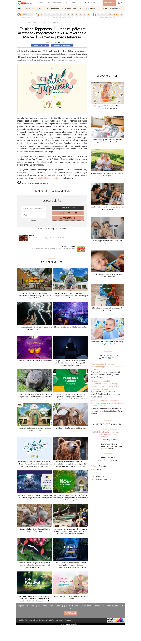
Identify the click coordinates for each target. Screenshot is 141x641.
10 (80, 15)
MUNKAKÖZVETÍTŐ (54, 3)
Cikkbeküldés (99, 606)
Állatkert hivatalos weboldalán (50, 178)
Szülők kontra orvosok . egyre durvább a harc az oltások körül (107, 208)
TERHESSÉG (35, 8)
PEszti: (94, 473)
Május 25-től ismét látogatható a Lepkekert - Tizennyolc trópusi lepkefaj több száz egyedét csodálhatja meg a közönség (35, 565)
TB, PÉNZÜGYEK (70, 8)
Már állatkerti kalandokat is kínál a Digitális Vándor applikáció (35, 429)
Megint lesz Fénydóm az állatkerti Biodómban (70, 327)
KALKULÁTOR (70, 3)
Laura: (101, 479)
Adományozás (112, 606)
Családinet (44, 42)
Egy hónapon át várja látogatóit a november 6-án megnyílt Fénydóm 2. (34, 328)
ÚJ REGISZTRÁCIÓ (67, 218)
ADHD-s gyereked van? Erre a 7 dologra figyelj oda (107, 242)
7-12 (117, 15)
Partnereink (86, 606)
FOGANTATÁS (23, 8)
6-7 (114, 15)
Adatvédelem (48, 606)
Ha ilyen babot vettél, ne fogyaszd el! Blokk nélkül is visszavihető (49, 238)
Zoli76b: (98, 469)
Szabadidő (52, 22)
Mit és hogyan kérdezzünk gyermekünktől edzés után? (107, 309)
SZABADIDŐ (92, 8)
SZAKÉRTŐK (39, 3)
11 (84, 15)
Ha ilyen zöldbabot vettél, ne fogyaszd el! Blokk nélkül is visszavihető (53, 248)
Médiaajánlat (35, 606)
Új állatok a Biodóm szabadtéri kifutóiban (70, 428)
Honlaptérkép (74, 606)
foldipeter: (99, 466)
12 (88, 15)
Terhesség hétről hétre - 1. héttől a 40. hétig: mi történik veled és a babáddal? (110, 433)
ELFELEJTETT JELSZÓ (68, 213)
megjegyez (34, 220)
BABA (44, 8)
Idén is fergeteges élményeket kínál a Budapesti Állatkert (71, 597)
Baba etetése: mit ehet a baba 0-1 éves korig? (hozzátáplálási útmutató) (107, 343)
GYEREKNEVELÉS (55, 8)
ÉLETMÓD (82, 8)
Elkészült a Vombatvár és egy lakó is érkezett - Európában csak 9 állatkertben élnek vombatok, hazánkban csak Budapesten (35, 397)
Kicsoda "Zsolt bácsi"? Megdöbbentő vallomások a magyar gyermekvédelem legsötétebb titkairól (107, 403)
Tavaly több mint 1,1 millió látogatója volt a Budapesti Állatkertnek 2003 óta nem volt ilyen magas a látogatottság (71, 295)
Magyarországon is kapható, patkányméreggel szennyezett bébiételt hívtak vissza (107, 366)
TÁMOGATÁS (109, 3)
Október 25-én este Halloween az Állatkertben (35, 360)
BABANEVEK (114, 8)
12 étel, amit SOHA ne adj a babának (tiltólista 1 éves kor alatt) (107, 107)
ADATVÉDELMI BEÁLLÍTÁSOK (70, 624)
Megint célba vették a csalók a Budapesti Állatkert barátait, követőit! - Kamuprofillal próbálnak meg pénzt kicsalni (70, 363)
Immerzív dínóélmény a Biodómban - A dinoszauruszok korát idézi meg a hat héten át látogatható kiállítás (34, 295)
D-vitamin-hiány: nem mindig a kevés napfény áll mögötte (107, 174)
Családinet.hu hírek (36, 22)
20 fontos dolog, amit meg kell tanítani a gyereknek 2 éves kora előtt (107, 140)
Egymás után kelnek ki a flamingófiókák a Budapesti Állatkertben (35, 530)
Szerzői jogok (61, 606)
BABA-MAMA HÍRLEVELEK (89, 3)
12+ (122, 15)
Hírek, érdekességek (68, 22)
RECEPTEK (103, 8)
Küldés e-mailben (62, 45)
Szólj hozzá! (40, 45)
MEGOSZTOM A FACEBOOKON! (33, 183)
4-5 (110, 15)
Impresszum (23, 606)
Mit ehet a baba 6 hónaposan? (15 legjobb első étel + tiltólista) (107, 275)
